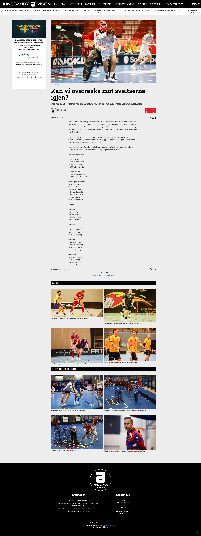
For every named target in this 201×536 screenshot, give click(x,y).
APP (72, 4)
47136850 (152, 109)
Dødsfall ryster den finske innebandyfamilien (138, 10)
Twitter (142, 4)
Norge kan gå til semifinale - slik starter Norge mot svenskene (49, 10)
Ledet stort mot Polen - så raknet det (168, 10)
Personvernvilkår (100, 521)
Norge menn (108, 275)
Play (63, 4)
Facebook (90, 4)
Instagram (105, 4)
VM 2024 (97, 275)
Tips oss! (152, 112)
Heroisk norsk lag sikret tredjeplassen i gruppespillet (18, 10)
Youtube (155, 4)
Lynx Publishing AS (108, 525)
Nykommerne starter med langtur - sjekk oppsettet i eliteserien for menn (78, 10)
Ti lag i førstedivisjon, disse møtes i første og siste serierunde (107, 10)
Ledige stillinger (124, 4)
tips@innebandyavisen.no (122, 502)
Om (55, 4)
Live (79, 4)
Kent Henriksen (122, 513)
